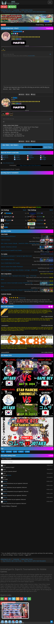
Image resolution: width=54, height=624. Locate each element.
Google (43, 159)
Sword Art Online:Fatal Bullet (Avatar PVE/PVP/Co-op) (16, 283)
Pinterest (30, 157)
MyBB (7, 622)
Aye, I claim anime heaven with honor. (16, 616)
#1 (50, 54)
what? (21, 451)
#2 (50, 118)
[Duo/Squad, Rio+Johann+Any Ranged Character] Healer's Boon (19, 290)
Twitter (17, 156)
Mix (29, 159)
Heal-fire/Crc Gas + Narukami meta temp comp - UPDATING (19, 276)
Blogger (43, 157)
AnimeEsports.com (6, 10)
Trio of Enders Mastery (7, 259)
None (2, 279)
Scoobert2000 (31, 55)
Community (16, 10)
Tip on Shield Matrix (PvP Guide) (10, 263)
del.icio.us (4, 157)
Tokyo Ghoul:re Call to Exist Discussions (35, 11)
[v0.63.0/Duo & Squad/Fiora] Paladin (11, 250)
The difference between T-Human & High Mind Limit (16, 256)
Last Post (3, 24)
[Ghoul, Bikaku (8, 237)
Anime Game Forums (27, 10)
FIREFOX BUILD (5, 240)
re (3, 451)
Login (4, 6)
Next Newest (14, 145)
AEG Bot (9, 475)
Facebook (4, 156)
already (9, 451)
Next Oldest (6, 145)
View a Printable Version (8, 163)
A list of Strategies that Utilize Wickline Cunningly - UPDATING (19, 270)
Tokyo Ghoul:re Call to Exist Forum (12, 11)
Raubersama (22, 298)
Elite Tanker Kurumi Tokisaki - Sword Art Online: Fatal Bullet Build (20, 243)
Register (12, 6)
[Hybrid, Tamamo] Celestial (9, 247)
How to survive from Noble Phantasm (12, 266)
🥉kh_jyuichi (7, 220)
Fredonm (6, 223)
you (15, 451)
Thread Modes (49, 28)
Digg (42, 156)
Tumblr (17, 157)
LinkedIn (17, 159)
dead (27, 451)
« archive (50, 455)
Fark (3, 159)
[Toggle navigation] (50, 2)
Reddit (29, 156)
